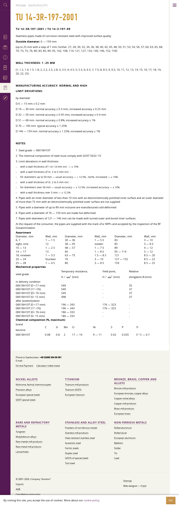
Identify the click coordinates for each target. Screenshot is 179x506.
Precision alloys (24, 389)
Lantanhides (22, 451)
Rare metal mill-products (28, 446)
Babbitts (118, 443)
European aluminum (124, 438)
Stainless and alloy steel (85, 422)
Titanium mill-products (77, 384)
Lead (116, 458)
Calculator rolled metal (48, 365)
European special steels (28, 394)
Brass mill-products (124, 408)
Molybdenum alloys (26, 436)
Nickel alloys (27, 379)
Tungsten (20, 431)
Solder (117, 448)
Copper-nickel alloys (124, 398)
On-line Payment (24, 365)
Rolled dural (120, 432)
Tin (115, 453)
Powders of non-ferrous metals (81, 427)
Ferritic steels (72, 448)
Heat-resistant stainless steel (80, 438)
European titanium (75, 394)
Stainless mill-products (76, 432)
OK (171, 500)
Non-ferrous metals (130, 422)
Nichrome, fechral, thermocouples (33, 384)
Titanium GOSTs (73, 389)
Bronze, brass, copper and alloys (135, 381)
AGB (18, 489)
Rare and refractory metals (33, 424)
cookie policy (91, 500)
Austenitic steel (73, 443)
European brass (122, 413)
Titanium (72, 379)
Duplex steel (71, 453)
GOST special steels (25, 399)
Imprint (20, 484)
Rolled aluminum (123, 427)
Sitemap (127, 480)
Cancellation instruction (28, 494)
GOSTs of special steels (76, 458)
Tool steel (70, 463)
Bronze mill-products (125, 388)
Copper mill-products (125, 403)
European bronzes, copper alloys (131, 393)
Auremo (5, 20)
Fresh (143, 485)
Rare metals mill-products (29, 441)
